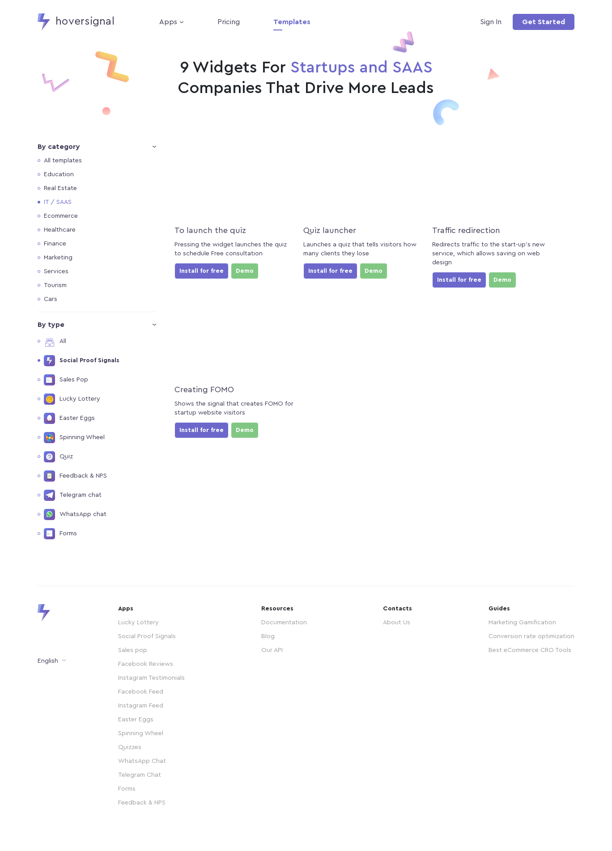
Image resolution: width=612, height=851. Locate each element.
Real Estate (60, 188)
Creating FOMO (204, 389)
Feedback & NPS (142, 803)
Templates (291, 21)
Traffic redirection (466, 230)
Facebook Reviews (145, 664)
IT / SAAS (58, 202)
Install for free (201, 271)
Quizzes (129, 747)
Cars (50, 299)
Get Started (543, 21)
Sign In (491, 21)
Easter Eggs (135, 719)
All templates (63, 160)
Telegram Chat (139, 775)
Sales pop (132, 650)
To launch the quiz (210, 230)
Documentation (284, 622)
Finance (55, 244)
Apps (168, 21)
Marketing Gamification (522, 622)
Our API (272, 650)
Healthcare (60, 230)
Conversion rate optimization (531, 636)
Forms (127, 789)
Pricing (228, 21)
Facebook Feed (140, 692)
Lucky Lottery (138, 622)
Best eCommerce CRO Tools (530, 650)
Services (56, 271)
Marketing (58, 257)
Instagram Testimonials (151, 678)
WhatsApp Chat (142, 761)
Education (59, 174)
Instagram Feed (140, 706)
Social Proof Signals (147, 636)
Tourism (55, 285)
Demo (245, 271)
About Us (396, 622)
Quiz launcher (329, 230)
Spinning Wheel (140, 733)
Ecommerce (61, 216)
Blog (268, 636)
